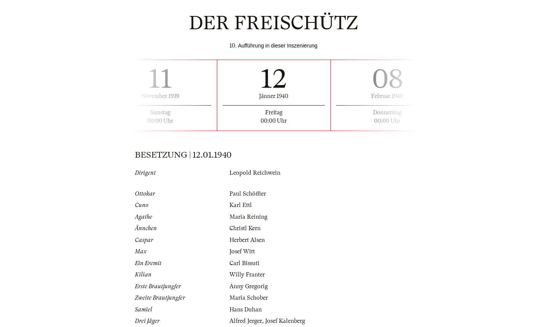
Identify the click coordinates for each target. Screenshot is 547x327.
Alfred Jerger (245, 321)
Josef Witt (242, 251)
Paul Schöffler (247, 193)
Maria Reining (248, 216)
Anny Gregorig (248, 286)
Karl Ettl (240, 205)
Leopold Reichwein (254, 172)
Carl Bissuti (244, 263)
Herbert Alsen (247, 240)
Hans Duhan (245, 309)
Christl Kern (245, 228)
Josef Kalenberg (285, 321)
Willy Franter (247, 274)
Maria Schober (248, 297)
